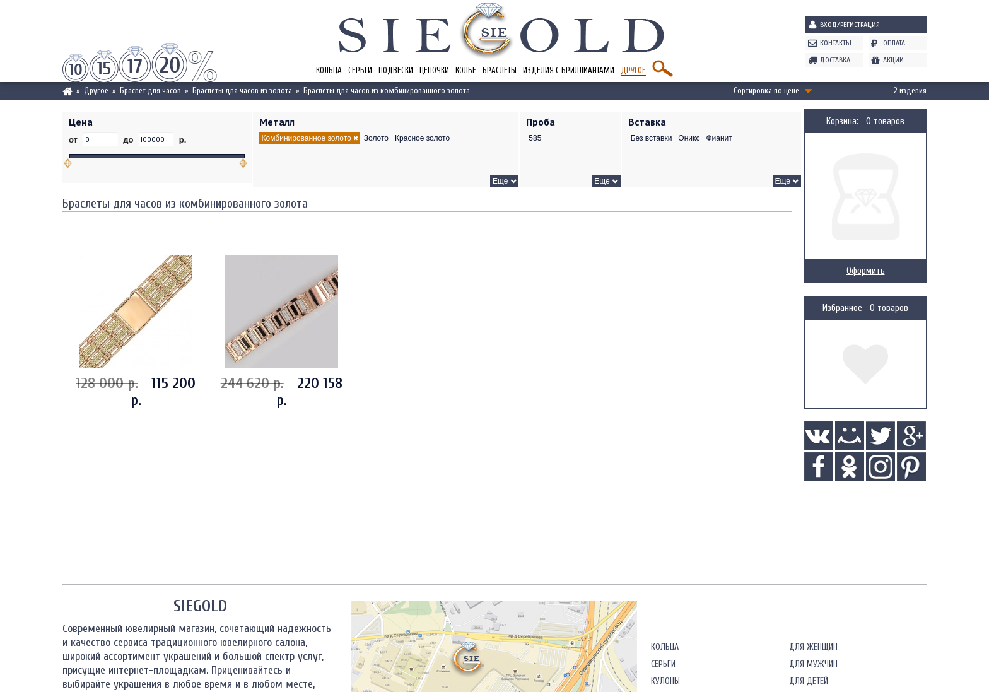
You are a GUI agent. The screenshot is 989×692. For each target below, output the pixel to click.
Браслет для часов (150, 90)
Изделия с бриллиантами (568, 70)
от (74, 139)
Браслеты (500, 70)
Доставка (835, 60)
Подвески (395, 70)
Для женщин (813, 647)
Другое (633, 70)
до (128, 139)
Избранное (842, 308)
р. (181, 139)
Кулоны (665, 681)
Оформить (865, 271)
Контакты (835, 42)
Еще (500, 181)
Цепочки (434, 70)
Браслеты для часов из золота (242, 90)
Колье (465, 70)
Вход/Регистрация (850, 24)
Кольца (329, 70)
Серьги (360, 70)
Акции (893, 60)
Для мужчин (813, 664)
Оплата (894, 42)
